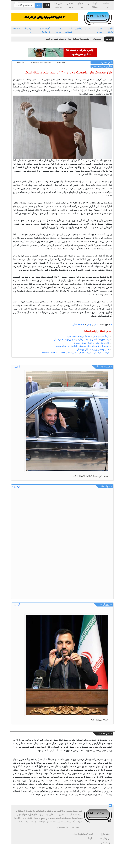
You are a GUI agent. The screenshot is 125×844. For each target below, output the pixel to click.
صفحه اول (106, 5)
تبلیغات (89, 838)
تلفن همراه (99, 30)
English (16, 28)
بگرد (38, 5)
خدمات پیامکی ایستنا (83, 834)
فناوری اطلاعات (110, 30)
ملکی (95, 324)
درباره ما (80, 5)
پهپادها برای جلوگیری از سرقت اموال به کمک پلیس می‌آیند (74, 39)
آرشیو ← (15, 367)
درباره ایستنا (104, 838)
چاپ (88, 324)
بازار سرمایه (58, 30)
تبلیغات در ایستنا (93, 5)
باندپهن (88, 28)
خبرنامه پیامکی (58, 5)
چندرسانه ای (27, 30)
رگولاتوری (78, 28)
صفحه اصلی (78, 324)
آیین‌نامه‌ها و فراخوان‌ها (45, 30)
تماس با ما (70, 5)
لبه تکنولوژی (68, 30)
